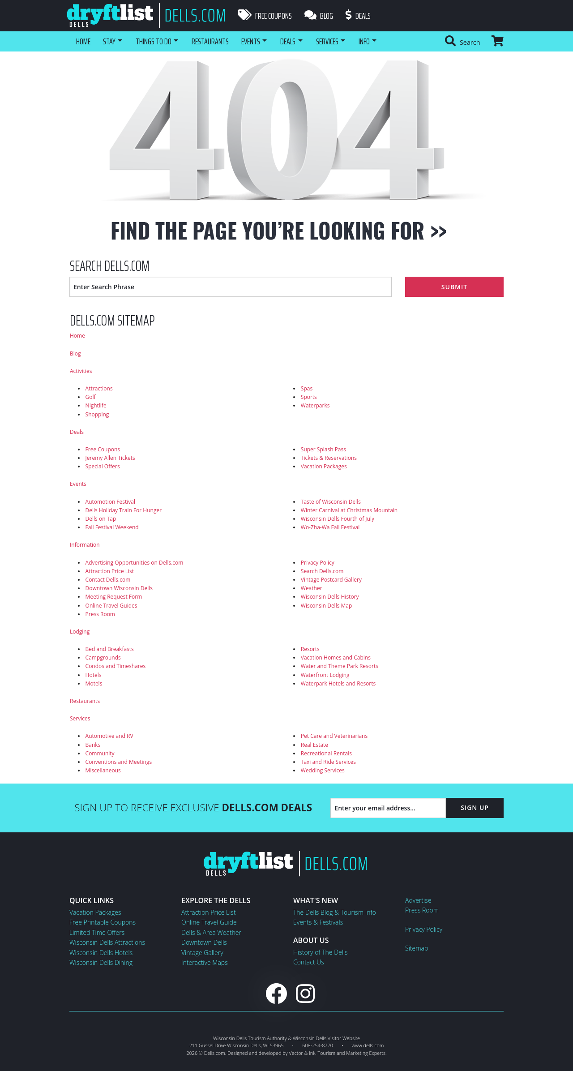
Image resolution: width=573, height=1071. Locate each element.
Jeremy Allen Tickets (110, 458)
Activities (81, 371)
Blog (319, 15)
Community (100, 753)
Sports (309, 397)
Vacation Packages (324, 466)
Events (257, 41)
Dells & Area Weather (211, 932)
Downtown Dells (204, 942)
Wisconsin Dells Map (326, 605)
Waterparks (315, 405)
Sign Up (475, 807)
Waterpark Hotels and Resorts (338, 683)
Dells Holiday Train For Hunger (124, 510)
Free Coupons (265, 15)
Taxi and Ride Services (328, 762)
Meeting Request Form (114, 596)
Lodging (80, 631)
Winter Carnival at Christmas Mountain (349, 510)
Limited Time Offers (96, 932)
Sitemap (416, 948)
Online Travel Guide (209, 922)
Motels (94, 683)
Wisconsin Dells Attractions (107, 942)
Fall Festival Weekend (112, 527)
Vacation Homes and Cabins (336, 657)
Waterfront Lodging (325, 675)
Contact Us (308, 962)
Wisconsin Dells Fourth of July (337, 519)
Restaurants (215, 41)
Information (85, 544)
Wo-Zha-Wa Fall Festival (330, 527)
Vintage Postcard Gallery (331, 579)
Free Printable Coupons (102, 922)
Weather (311, 588)
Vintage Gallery (202, 952)
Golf (91, 397)
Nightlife (96, 405)
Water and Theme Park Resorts (339, 666)
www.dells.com (368, 1045)
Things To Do (157, 41)
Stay (110, 41)
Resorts (310, 649)
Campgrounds (103, 657)
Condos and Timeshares (116, 666)
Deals (359, 15)
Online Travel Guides (111, 605)
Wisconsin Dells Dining (101, 962)
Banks (93, 745)
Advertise (418, 900)
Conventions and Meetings (119, 762)
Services (337, 41)
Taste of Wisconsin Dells (331, 502)
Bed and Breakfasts (110, 649)
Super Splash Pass (323, 449)
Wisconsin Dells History (330, 596)
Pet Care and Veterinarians (334, 736)
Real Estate (314, 745)
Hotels (94, 675)
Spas (306, 388)
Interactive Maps (204, 962)
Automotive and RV (109, 736)
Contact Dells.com (108, 579)
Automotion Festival (110, 502)
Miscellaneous (103, 770)
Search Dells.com (322, 571)
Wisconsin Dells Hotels (101, 952)
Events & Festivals (318, 922)
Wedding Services (323, 770)
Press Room (100, 614)
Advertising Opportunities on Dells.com (135, 562)
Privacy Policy (317, 562)
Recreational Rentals (326, 753)
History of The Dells (320, 952)
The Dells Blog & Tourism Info (334, 912)
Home (83, 41)
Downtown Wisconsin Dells (119, 588)
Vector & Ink (302, 1053)
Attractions (99, 388)
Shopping (97, 414)
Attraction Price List (110, 571)
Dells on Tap (101, 519)
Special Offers (103, 466)
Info (376, 41)
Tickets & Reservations (329, 458)
